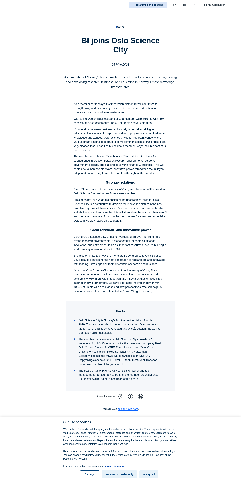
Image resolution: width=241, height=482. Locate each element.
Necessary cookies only (119, 477)
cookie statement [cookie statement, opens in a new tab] (114, 469)
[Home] (13, 5)
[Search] (174, 5)
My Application (214, 5)
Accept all (149, 477)
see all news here (128, 408)
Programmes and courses (148, 5)
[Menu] (234, 5)
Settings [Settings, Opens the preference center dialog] (90, 477)
